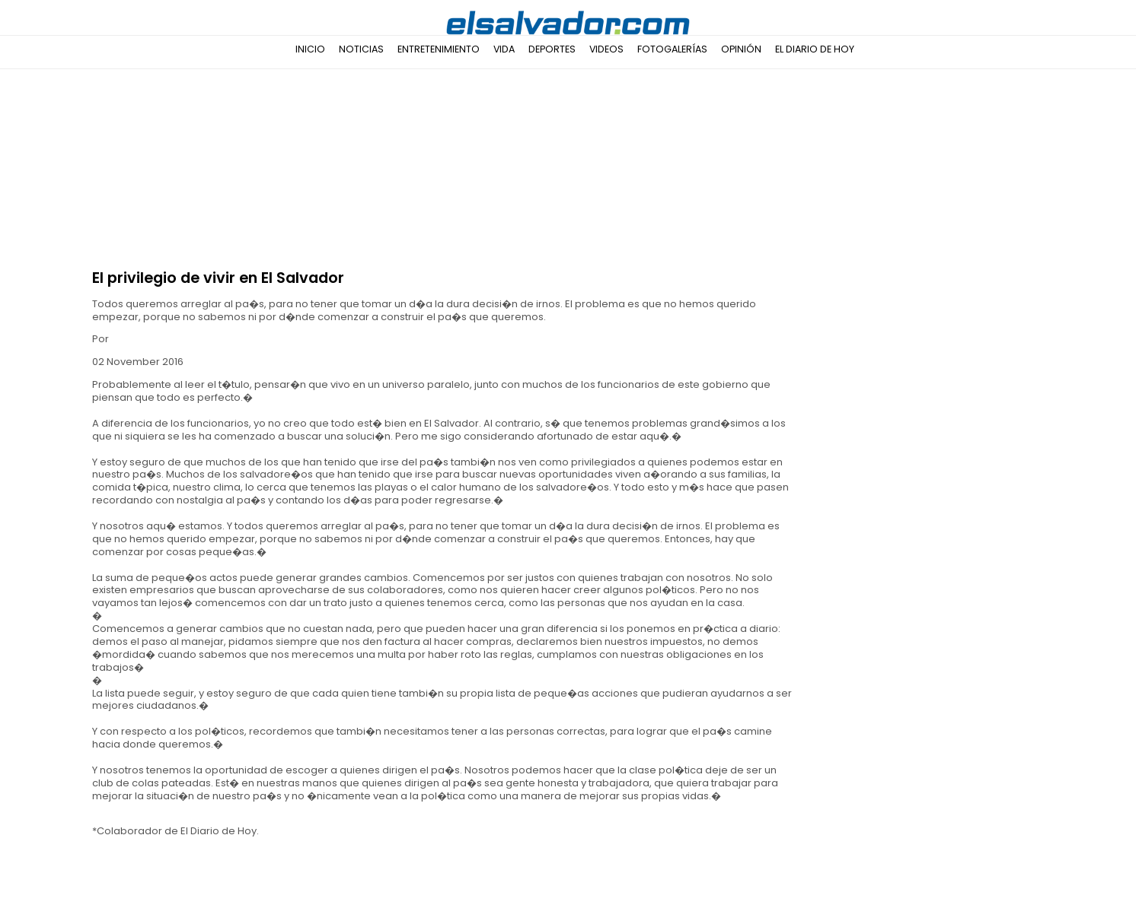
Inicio (310, 49)
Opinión (741, 49)
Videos (606, 49)
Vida (504, 49)
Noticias (361, 49)
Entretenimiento (438, 49)
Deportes (552, 49)
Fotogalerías (672, 49)
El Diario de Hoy (814, 49)
